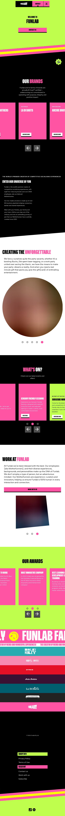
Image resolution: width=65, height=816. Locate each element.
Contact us (38, 5)
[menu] (46, 4)
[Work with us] (32, 489)
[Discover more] (32, 134)
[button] (22, 342)
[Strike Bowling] (32, 670)
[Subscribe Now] (57, 416)
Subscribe (23, 779)
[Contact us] (32, 31)
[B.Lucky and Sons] (32, 697)
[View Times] (25, 415)
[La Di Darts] (32, 688)
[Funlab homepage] (24, 4)
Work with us (32, 489)
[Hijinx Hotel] (32, 660)
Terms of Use (24, 762)
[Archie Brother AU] (32, 679)
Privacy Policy (24, 758)
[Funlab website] (32, 707)
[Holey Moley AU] (32, 651)
